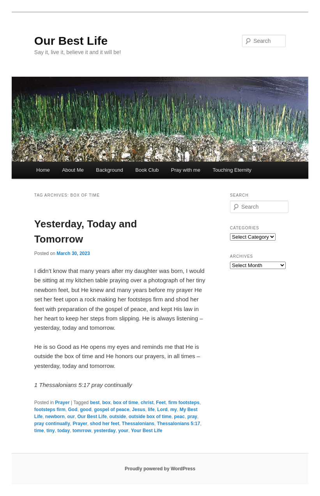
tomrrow (81, 430)
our (71, 416)
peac (179, 416)
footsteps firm (49, 409)
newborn (55, 416)
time (39, 430)
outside (118, 416)
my (173, 409)
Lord (162, 409)
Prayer (62, 402)
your (123, 430)
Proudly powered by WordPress (160, 468)
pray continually (52, 423)
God (73, 409)
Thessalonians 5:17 (178, 423)
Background (109, 170)
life (151, 409)
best (95, 402)
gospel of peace (111, 409)
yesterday (105, 430)
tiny (50, 430)
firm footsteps (184, 402)
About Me (73, 170)
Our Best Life (71, 40)
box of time (125, 402)
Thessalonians (138, 423)
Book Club (147, 170)
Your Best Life (146, 430)
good (85, 409)
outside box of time (150, 416)
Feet (161, 402)
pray (192, 416)
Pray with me (185, 170)
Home (43, 170)
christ (147, 402)
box (106, 402)
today (63, 430)
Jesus (138, 409)
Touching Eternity (231, 170)
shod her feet (104, 423)
